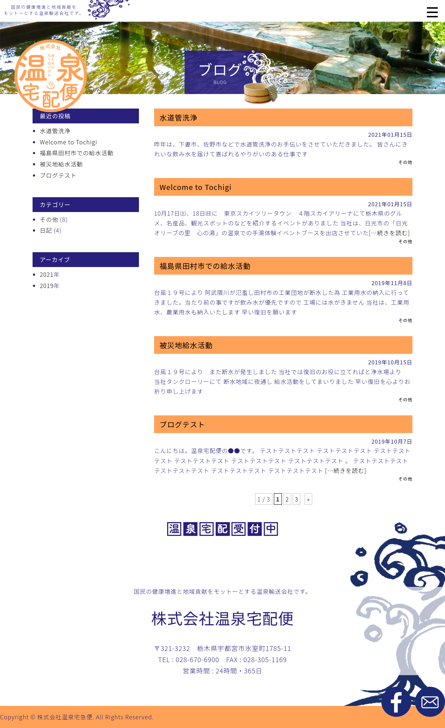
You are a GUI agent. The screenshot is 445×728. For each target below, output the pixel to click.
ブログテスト (58, 175)
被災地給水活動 (61, 164)
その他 (49, 219)
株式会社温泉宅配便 (222, 617)
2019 (47, 285)
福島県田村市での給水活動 (77, 152)
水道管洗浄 (55, 130)
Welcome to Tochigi (68, 141)
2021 (47, 274)
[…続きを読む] (389, 232)
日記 (46, 230)
